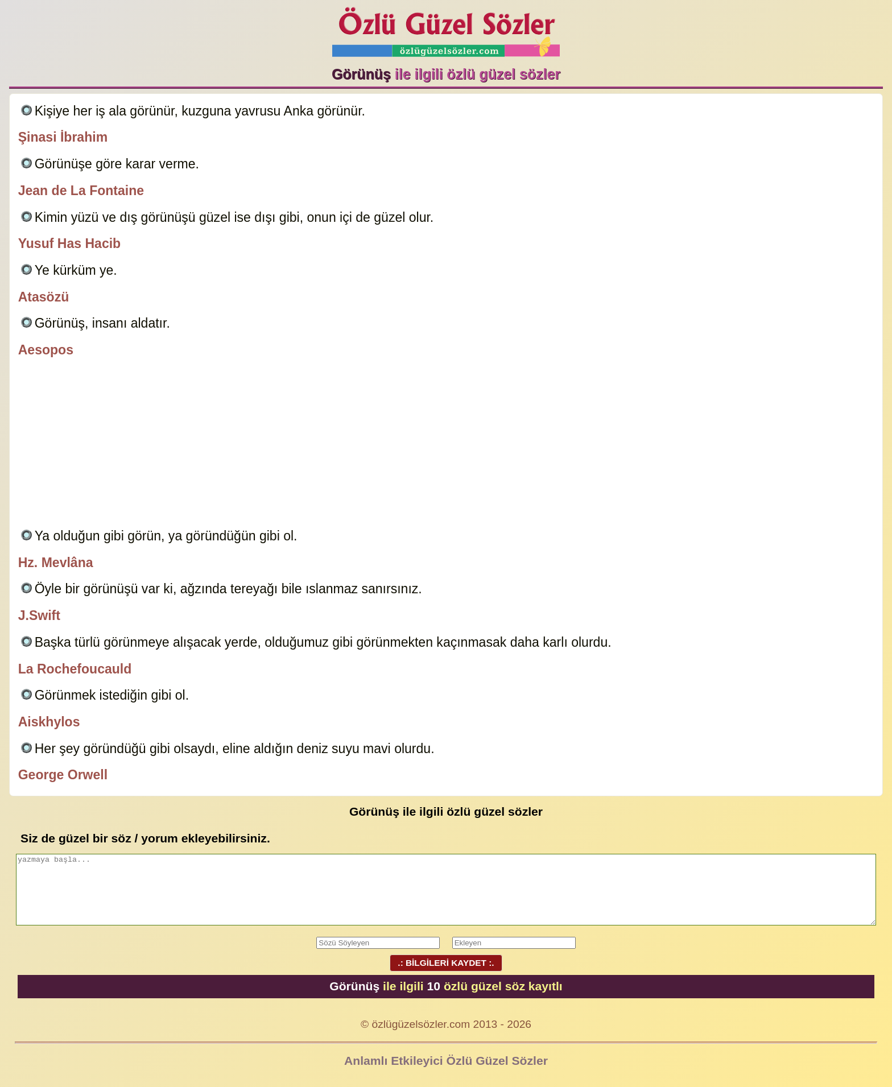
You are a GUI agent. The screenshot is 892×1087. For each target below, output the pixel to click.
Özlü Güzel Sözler (446, 28)
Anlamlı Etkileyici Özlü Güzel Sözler (446, 1060)
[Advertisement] (446, 444)
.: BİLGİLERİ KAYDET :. (446, 963)
